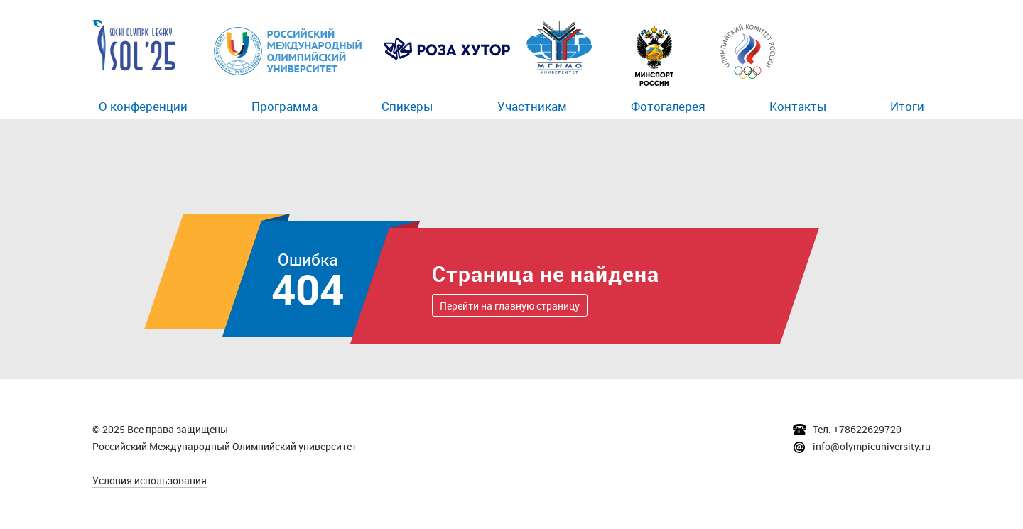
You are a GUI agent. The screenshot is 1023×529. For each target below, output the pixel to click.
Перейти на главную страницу (510, 305)
